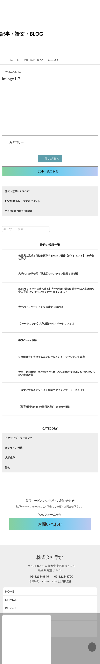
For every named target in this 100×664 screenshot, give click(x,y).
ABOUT (10, 607)
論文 (7, 466)
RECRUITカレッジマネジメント (22, 200)
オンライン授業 (13, 447)
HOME (9, 582)
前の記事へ (50, 158)
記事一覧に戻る (50, 170)
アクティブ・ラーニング (18, 437)
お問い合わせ (50, 515)
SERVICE (10, 591)
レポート (16, 60)
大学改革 (10, 456)
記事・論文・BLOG (35, 60)
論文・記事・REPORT (17, 190)
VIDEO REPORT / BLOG (18, 210)
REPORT (10, 599)
